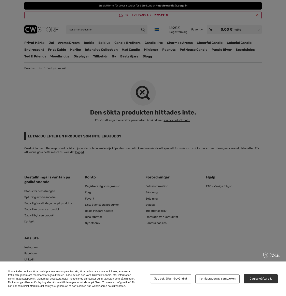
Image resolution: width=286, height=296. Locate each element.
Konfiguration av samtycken (217, 278)
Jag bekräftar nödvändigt (170, 278)
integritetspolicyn (25, 278)
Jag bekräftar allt (261, 278)
